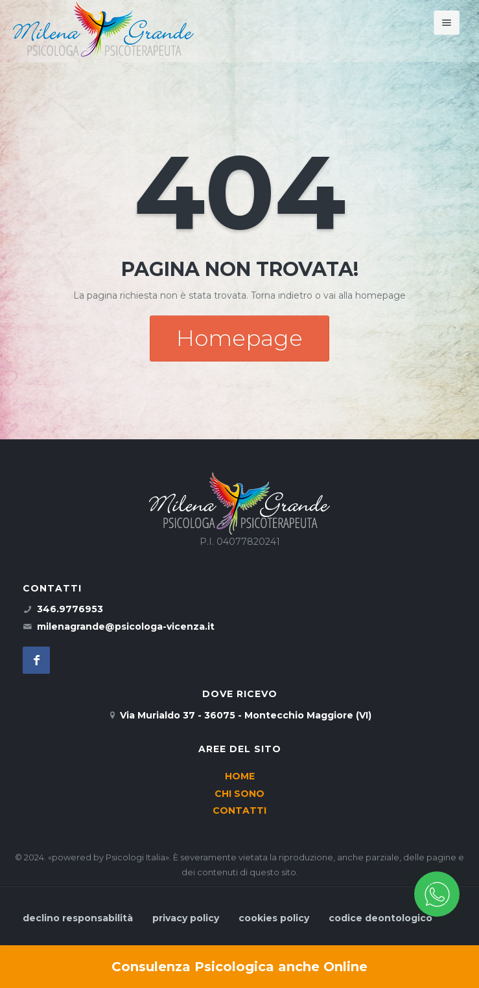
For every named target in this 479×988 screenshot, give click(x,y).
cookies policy (274, 918)
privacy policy (185, 918)
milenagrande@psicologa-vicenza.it (126, 626)
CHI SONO (239, 793)
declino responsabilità (78, 918)
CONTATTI (239, 810)
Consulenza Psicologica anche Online (239, 966)
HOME (240, 776)
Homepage (239, 338)
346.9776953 (70, 609)
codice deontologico (380, 918)
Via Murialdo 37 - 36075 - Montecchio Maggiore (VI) (245, 715)
